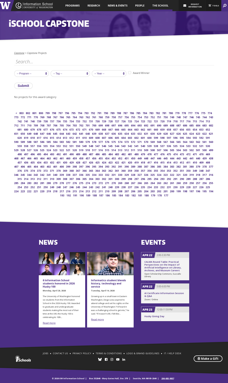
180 (146, 195)
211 (101, 191)
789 (112, 113)
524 (49, 150)
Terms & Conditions (109, 353)
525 (42, 150)
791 (99, 113)
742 (19, 121)
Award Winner (139, 73)
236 (136, 187)
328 (133, 174)
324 (159, 174)
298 (130, 178)
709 (36, 125)
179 (153, 195)
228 (188, 187)
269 (120, 183)
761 (94, 117)
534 (182, 146)
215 (75, 191)
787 (125, 113)
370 (58, 170)
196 (198, 191)
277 (68, 183)
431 (58, 162)
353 (169, 170)
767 (55, 117)
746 (191, 117)
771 (29, 117)
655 (188, 129)
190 (82, 195)
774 (210, 113)
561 (204, 141)
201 (165, 191)
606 (110, 137)
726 (123, 121)
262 (165, 183)
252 (32, 187)
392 (114, 166)
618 (32, 137)
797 (60, 113)
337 (75, 174)
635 (120, 133)
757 (120, 117)
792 (93, 113)
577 (101, 141)
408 (208, 162)
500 (204, 150)
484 (110, 154)
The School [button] (160, 5)
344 (29, 174)
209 (114, 191)
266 (139, 183)
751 (159, 117)
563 (191, 141)
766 (62, 117)
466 (29, 158)
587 (36, 141)
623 (198, 133)
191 (75, 195)
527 (29, 150)
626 (178, 133)
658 (169, 129)
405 (29, 166)
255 (211, 183)
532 (195, 146)
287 (201, 178)
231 (169, 187)
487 (91, 154)
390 (127, 166)
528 (23, 150)
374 (32, 170)
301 (110, 178)
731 (91, 121)
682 (211, 125)
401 (55, 166)
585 (49, 141)
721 (156, 121)
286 (208, 178)
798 (54, 113)
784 (145, 113)
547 (97, 146)
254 (19, 187)
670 (91, 129)
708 (42, 125)
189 (88, 195)
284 (23, 183)
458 (81, 158)
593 (195, 137)
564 (185, 141)
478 (149, 154)
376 (19, 170)
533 (188, 146)
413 (175, 162)
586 (42, 141)
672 (78, 129)
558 (26, 146)
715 (195, 121)
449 (139, 158)
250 (45, 187)
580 (81, 141)
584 (55, 141)
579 (88, 141)
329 (127, 174)
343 (36, 174)
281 (42, 183)
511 (133, 150)
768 (49, 117)
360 (123, 170)
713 (208, 121)
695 (127, 125)
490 (71, 154)
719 (169, 121)
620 (19, 137)
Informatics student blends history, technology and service (108, 283)
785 (138, 113)
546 (104, 146)
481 (130, 154)
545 (110, 146)
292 (169, 178)
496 (32, 154)
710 (29, 125)
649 (29, 133)
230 (175, 187)
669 (97, 129)
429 (71, 162)
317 (204, 174)
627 (172, 133)
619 (26, 137)
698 (107, 125)
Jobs (45, 353)
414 (169, 162)
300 (117, 178)
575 (114, 141)
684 (198, 125)
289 (188, 178)
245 (78, 187)
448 (146, 158)
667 (110, 129)
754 (139, 117)
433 (45, 162)
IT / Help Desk (172, 353)
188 (95, 195)
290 (182, 178)
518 (88, 150)
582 (68, 141)
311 (45, 178)
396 (88, 166)
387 (146, 166)
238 (123, 187)
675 (58, 129)
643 (68, 133)
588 (29, 141)
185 (114, 195)
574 (120, 141)
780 (171, 113)
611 (78, 137)
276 (75, 183)
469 (208, 154)
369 (65, 170)
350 (188, 170)
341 (49, 174)
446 (159, 158)
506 (165, 150)
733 (78, 121)
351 (182, 170)
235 (143, 187)
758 (114, 117)
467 (23, 158)
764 (75, 117)
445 (165, 158)
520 (75, 150)
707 (49, 125)
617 (39, 137)
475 (169, 154)
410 (195, 162)
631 (146, 133)
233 (156, 187)
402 (49, 166)
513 (120, 150)
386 (152, 166)
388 (139, 166)
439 (204, 158)
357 (143, 170)
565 (178, 141)
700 (94, 125)
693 (139, 125)
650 (23, 133)
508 (152, 150)
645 (55, 133)
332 (107, 174)
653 (201, 129)
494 (45, 154)
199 (178, 191)
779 (177, 113)
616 (45, 137)
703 (75, 125)
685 (191, 125)
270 (114, 183)
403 (42, 166)
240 (110, 187)
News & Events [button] (117, 5)
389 (133, 166)
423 (110, 162)
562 (198, 141)
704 (68, 125)
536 (169, 146)
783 (151, 113)
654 (195, 129)
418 (143, 162)
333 (101, 174)
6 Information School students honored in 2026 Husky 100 (59, 283)
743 (211, 117)
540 (143, 146)
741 (26, 121)
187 (101, 195)
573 (127, 141)
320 (185, 174)
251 (39, 187)
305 (84, 178)
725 (130, 121)
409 (201, 162)
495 (39, 154)
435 (32, 162)
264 (152, 183)
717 (182, 121)
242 (97, 187)
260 (178, 183)
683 (204, 125)
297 (136, 178)
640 (88, 133)
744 (204, 117)
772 (23, 117)
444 (172, 158)
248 (58, 187)
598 (162, 137)
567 (165, 141)
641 (81, 133)
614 (58, 137)
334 (94, 174)
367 (78, 170)
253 (26, 187)
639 (94, 133)
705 (62, 125)
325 (152, 174)
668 (104, 129)
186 (108, 195)
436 (26, 162)
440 (198, 158)
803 (21, 113)
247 (65, 187)
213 (88, 191)
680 (26, 129)
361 (117, 170)
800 (41, 113)
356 (149, 170)
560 (211, 141)
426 (91, 162)
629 (159, 133)
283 (29, 183)
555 (45, 146)
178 (159, 195)
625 (185, 133)
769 (42, 117)
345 (23, 174)
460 (68, 158)
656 (182, 129)
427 (84, 162)
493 (52, 154)
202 (159, 191)
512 (127, 150)
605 (117, 137)
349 (195, 170)
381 (185, 166)
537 (162, 146)
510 (139, 150)
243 (91, 187)
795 (73, 113)
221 (36, 191)
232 (162, 187)
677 (45, 129)
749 (172, 117)
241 (104, 187)
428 (78, 162)
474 (175, 154)
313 (32, 178)
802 (28, 113)
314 (26, 178)
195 (204, 191)
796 (67, 113)
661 (149, 129)
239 (117, 187)
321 (178, 174)
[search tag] (70, 73)
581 (75, 141)
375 (26, 170)
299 (123, 178)
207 (127, 191)
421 (123, 162)
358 (136, 170)
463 (49, 158)
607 (104, 137)
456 (94, 158)
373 (39, 170)
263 (159, 183)
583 (62, 141)
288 (195, 178)
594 (188, 137)
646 (49, 133)
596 (175, 137)
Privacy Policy (82, 353)
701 (88, 125)
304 (91, 178)
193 (62, 195)
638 (101, 133)
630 (152, 133)
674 (65, 129)
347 (208, 170)
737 (52, 121)
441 (191, 158)
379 (198, 166)
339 (62, 174)
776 (197, 113)
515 (107, 150)
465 (36, 158)
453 (114, 158)
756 (127, 117)
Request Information (192, 5)
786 (132, 113)
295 (149, 178)
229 (182, 187)
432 (52, 162)
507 (159, 150)
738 (45, 121)
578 (94, 141)
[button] (213, 5)
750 (165, 117)
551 (71, 146)
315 (19, 178)
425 (97, 162)
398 (75, 166)
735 (65, 121)
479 (143, 154)
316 (211, 174)
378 (204, 166)
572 (133, 141)
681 (19, 129)
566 (172, 141)
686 (185, 125)
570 (146, 141)
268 (127, 183)
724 (136, 121)
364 (97, 170)
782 (158, 113)
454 (107, 158)
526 (36, 150)
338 (68, 174)
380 (191, 166)
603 (130, 137)
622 (204, 133)
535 (175, 146)
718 (175, 121)
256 (204, 183)
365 (91, 170)
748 (178, 117)
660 (156, 129)
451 (127, 158)
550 (78, 146)
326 (146, 174)
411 (188, 162)
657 (175, 129)
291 (175, 178)
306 (78, 178)
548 (91, 146)
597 (169, 137)
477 (156, 154)
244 (84, 187)
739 (39, 121)
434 (39, 162)
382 (178, 166)
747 (185, 117)
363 (104, 170)
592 (201, 137)
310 (52, 178)
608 (97, 137)
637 (107, 133)
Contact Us (60, 353)
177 (166, 195)
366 (84, 170)
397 (81, 166)
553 (58, 146)
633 (133, 133)
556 (39, 146)
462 (55, 158)
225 (208, 187)
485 (104, 154)
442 (185, 158)
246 (71, 187)
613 (65, 137)
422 (117, 162)
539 (149, 146)
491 (65, 154)
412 (182, 162)
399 (68, 166)
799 (47, 113)
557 (32, 146)
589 (23, 141)
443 (178, 158)
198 (185, 191)
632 (139, 133)
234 (149, 187)
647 (42, 133)
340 (55, 174)
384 (165, 166)
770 (36, 117)
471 (195, 154)
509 (146, 150)
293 (162, 178)
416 (156, 162)
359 (130, 170)
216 (68, 191)
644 (62, 133)
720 (162, 121)
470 (201, 154)
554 (52, 146)
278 (62, 183)
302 (104, 178)
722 (149, 121)
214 (81, 191)
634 (127, 133)
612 (71, 137)
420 (130, 162)
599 (156, 137)
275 (81, 183)
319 (191, 174)
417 (149, 162)
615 (52, 137)
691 (152, 125)
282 (36, 183)
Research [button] (94, 5)
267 (133, 183)
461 (62, 158)
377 (211, 166)
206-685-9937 (167, 378)
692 (146, 125)
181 (140, 195)
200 (172, 191)
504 (178, 150)
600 (149, 137)
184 (121, 195)
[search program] (31, 73)
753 (146, 117)
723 (143, 121)
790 (106, 113)
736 (58, 121)
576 (107, 141)
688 (172, 125)
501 (198, 150)
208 (120, 191)
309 (58, 178)
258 (191, 183)
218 (55, 191)
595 (182, 137)
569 (152, 141)
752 (152, 117)
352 (175, 170)
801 (34, 113)
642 (75, 133)
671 (84, 129)
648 (36, 133)
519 (81, 150)
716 (188, 121)
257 (198, 183)
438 (211, 158)
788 (119, 113)
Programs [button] (72, 5)
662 (143, 129)
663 (136, 129)
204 (146, 191)
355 (156, 170)
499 (211, 150)
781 (164, 113)
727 (117, 121)
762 (88, 117)
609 (91, 137)
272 (101, 183)
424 (104, 162)
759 (107, 117)
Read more (49, 323)
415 (162, 162)
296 (143, 178)
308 (65, 178)
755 (133, 117)
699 (101, 125)
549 (84, 146)
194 (211, 191)
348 (201, 170)
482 (123, 154)
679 (32, 129)
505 (172, 150)
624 (191, 133)
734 (71, 121)
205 (139, 191)
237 (130, 187)
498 (19, 154)
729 (104, 121)
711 (23, 125)
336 (81, 174)
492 (58, 154)
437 (19, 162)
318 (198, 174)
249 (52, 187)
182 (133, 195)
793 (86, 113)
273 (94, 183)
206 (133, 191)
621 (211, 133)
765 (68, 117)
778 (184, 113)
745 (198, 117)
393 (107, 166)
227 (195, 187)
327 (139, 174)
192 (69, 195)
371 (52, 170)
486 (97, 154)
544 (117, 146)
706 (55, 125)
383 (172, 166)
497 (26, 154)
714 (201, 121)
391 (120, 166)
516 (101, 150)
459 (75, 158)
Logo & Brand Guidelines (142, 353)
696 (120, 125)
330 (120, 174)
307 (71, 178)
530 (208, 146)
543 (123, 146)
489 (78, 154)
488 (84, 154)
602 (136, 137)
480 (136, 154)
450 (133, 158)
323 (165, 174)
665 (123, 129)
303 (97, 178)
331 (114, 174)
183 (127, 195)
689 (165, 125)
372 (45, 170)
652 (208, 129)
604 (123, 137)
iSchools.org (23, 358)
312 (39, 178)
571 (139, 141)
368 (71, 170)
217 (62, 191)
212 (94, 191)
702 (81, 125)
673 (71, 129)
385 (159, 166)
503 (185, 150)
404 (36, 166)
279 (55, 183)
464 (42, 158)
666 (117, 129)
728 (110, 121)
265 (146, 183)
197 (191, 191)
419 (136, 162)
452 (120, 158)
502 (191, 150)
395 (94, 166)
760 (101, 117)
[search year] (109, 73)
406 (23, 166)
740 (32, 121)
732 (84, 121)
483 (117, 154)
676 (52, 129)
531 (201, 146)
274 (88, 183)
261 (172, 183)
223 (23, 191)
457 (88, 158)
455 (101, 158)
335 (88, 174)
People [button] (139, 5)
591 (208, 137)
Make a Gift (208, 359)
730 (97, 121)
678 (39, 129)
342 (42, 174)
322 (172, 174)
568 (159, 141)
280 (49, 183)
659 (162, 129)
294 (156, 178)
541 (136, 146)
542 (130, 146)
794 (80, 113)
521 (68, 150)
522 (62, 150)
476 (162, 154)
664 (130, 129)
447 (152, 158)
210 (107, 191)
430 (65, 162)
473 (182, 154)
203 (152, 191)
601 (143, 137)
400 (62, 166)
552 (65, 146)
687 (178, 125)
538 (156, 146)
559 (19, 146)
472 (188, 154)
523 (55, 150)
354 (162, 170)
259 (185, 183)
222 (29, 191)
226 (201, 187)
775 (203, 113)
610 (84, 137)
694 (133, 125)
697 (114, 125)
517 (94, 150)
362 (110, 170)
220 (42, 191)
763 (81, 117)
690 (159, 125)
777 (190, 113)
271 (107, 183)
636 (114, 133)
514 (114, 150)
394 (101, 166)
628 (165, 133)
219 (49, 191)
